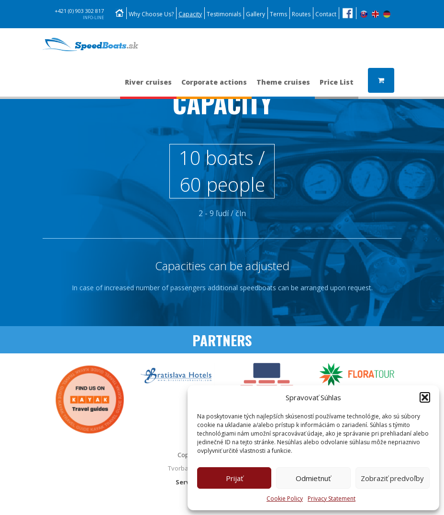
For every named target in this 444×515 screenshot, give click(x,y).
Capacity (190, 14)
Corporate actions (214, 87)
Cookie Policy (284, 498)
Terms (278, 14)
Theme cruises (283, 87)
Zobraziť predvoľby (392, 478)
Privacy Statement (331, 498)
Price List (337, 87)
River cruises (148, 87)
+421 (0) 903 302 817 (79, 14)
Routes (301, 14)
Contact (325, 14)
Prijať (234, 478)
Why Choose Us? (151, 14)
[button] (425, 397)
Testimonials (224, 14)
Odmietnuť (313, 478)
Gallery (255, 14)
